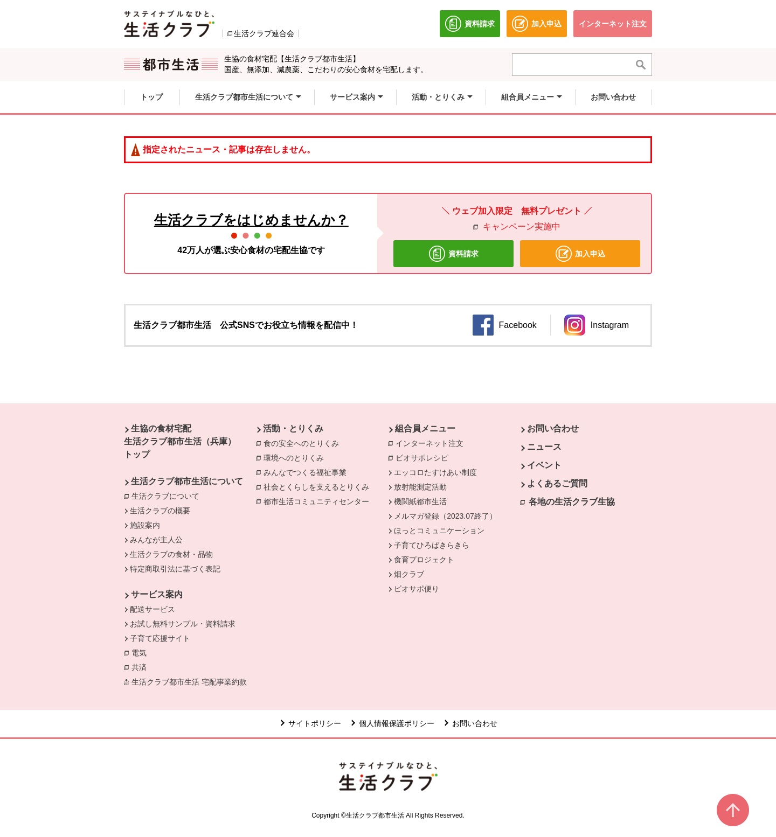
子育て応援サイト (160, 638)
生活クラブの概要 (160, 510)
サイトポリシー (314, 723)
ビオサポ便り (416, 588)
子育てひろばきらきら (431, 545)
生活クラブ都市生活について (187, 481)
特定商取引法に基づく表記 (175, 568)
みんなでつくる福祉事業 (308, 472)
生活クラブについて (168, 495)
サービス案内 (157, 594)
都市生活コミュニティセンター (319, 501)
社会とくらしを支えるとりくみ (319, 486)
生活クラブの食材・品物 (171, 554)
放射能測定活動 (420, 487)
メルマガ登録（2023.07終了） (445, 516)
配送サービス (152, 609)
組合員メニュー (425, 428)
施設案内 (145, 525)
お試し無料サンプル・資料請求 (182, 623)
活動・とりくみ (293, 428)
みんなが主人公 (156, 539)
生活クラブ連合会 (264, 33)
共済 (141, 667)
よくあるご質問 (557, 483)
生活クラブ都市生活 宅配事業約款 (191, 681)
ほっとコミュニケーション (439, 530)
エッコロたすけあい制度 (435, 472)
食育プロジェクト (424, 559)
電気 (141, 652)
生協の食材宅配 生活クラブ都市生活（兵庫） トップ (180, 441)
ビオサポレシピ (425, 457)
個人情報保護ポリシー (396, 723)
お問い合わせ (553, 428)
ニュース (544, 446)
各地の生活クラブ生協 (572, 501)
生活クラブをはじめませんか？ (251, 219)
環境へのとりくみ (296, 457)
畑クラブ (409, 574)
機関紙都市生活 (420, 501)
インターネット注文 (432, 443)
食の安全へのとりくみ (304, 443)
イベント (544, 465)
